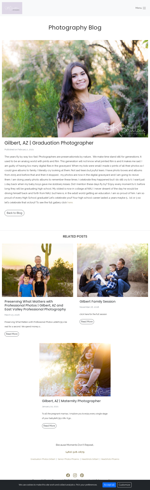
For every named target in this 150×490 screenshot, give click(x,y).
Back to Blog (14, 212)
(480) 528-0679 (75, 452)
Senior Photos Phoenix (68, 459)
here (70, 202)
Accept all (109, 485)
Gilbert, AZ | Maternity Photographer (71, 401)
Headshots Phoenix (110, 459)
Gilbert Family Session (97, 301)
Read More (12, 334)
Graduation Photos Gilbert (43, 459)
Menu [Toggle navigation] (140, 8)
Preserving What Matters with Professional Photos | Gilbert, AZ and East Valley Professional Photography (35, 305)
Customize (124, 485)
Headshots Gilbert (90, 459)
